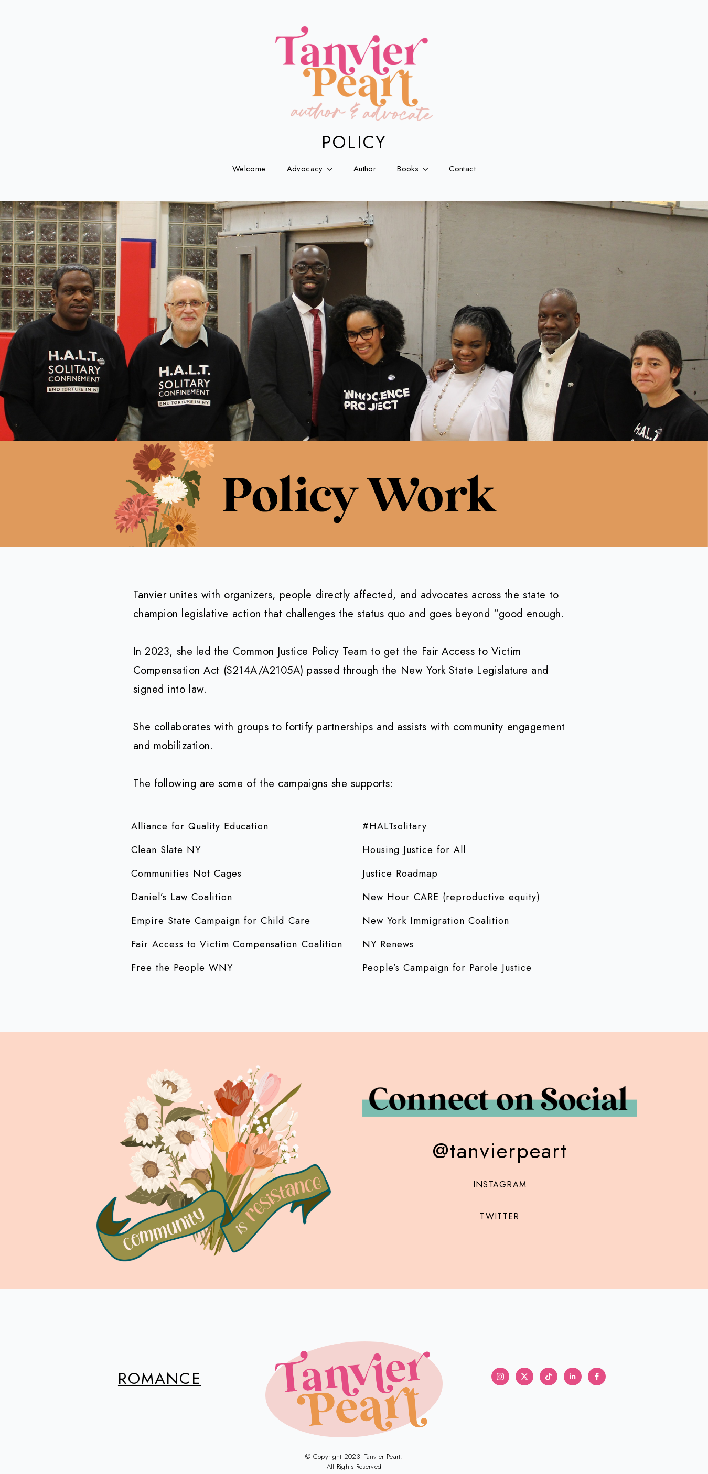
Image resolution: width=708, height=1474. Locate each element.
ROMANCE (159, 1379)
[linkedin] (573, 1376)
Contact (462, 168)
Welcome (249, 168)
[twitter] (524, 1376)
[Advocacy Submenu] (333, 169)
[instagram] (500, 1376)
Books (408, 168)
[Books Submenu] (428, 169)
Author (364, 168)
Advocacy (305, 168)
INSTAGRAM (500, 1185)
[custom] (548, 1376)
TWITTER (499, 1216)
